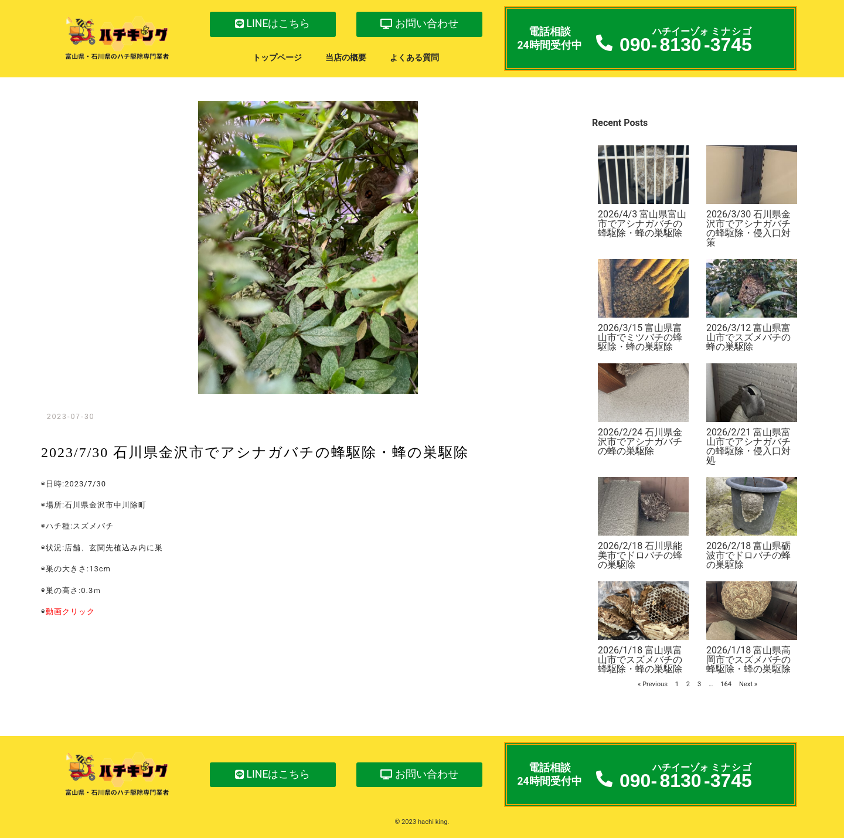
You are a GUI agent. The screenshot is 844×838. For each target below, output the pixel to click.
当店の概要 (345, 58)
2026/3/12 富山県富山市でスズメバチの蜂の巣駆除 (748, 337)
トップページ (277, 58)
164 (725, 684)
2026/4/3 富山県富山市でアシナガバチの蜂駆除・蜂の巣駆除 (642, 224)
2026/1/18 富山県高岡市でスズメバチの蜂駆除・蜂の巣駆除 (748, 660)
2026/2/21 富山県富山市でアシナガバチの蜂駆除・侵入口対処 (748, 446)
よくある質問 (414, 58)
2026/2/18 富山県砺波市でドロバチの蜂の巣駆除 (748, 555)
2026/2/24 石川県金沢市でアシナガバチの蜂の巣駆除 (640, 442)
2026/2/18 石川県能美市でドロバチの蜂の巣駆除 (640, 555)
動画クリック (70, 611)
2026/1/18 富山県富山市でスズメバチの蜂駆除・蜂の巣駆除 (640, 660)
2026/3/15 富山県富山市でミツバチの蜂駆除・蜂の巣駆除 (640, 337)
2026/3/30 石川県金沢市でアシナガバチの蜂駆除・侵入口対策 (748, 228)
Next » (748, 684)
